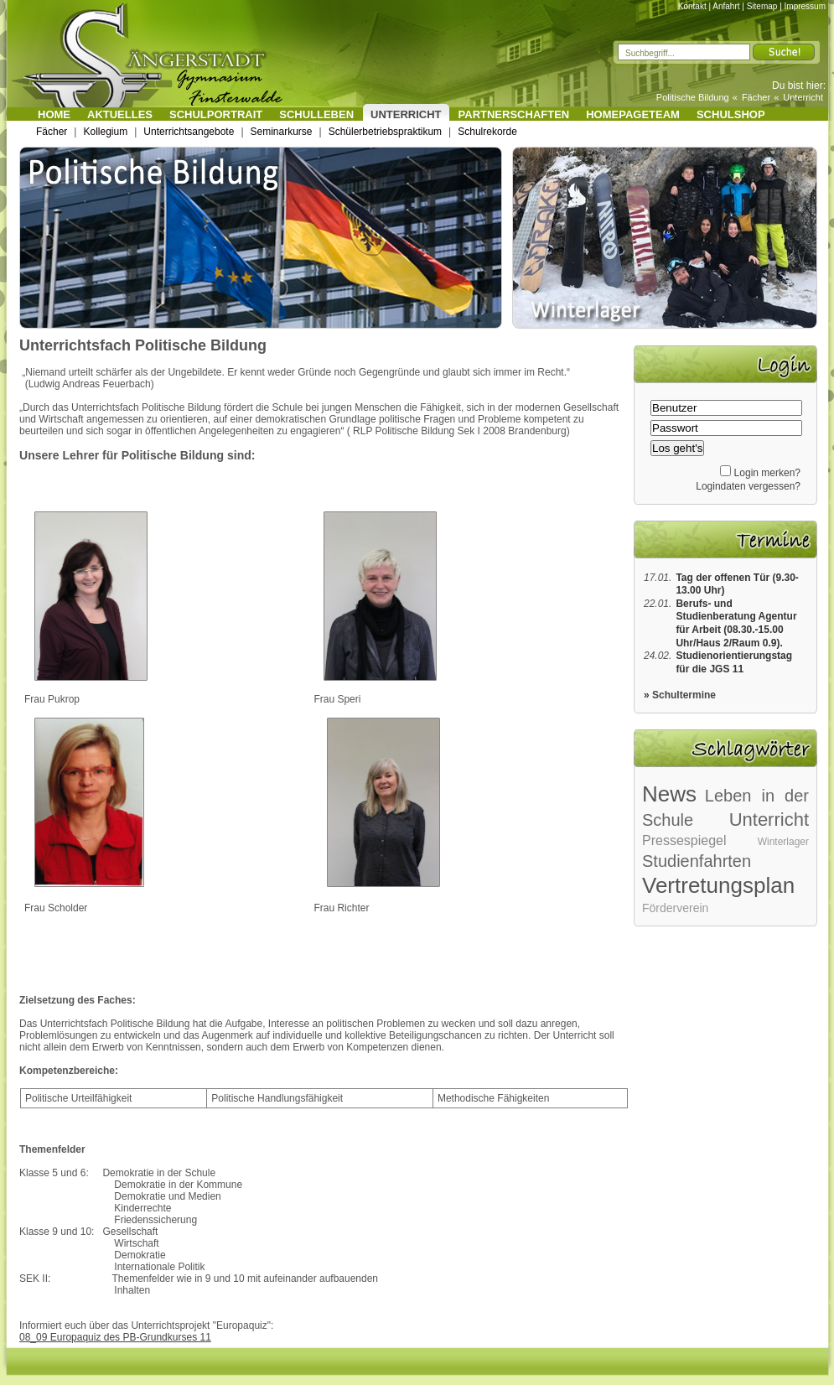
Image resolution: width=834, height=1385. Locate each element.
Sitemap (762, 6)
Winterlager (783, 842)
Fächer (756, 97)
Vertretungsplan (718, 885)
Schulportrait (215, 114)
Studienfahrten (696, 861)
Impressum (805, 6)
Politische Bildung (692, 97)
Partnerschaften (514, 114)
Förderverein (675, 908)
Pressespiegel (684, 840)
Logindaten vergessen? (748, 486)
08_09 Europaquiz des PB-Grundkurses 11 (115, 1337)
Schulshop (731, 114)
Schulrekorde (487, 131)
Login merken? (767, 473)
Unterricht (803, 97)
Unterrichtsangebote (188, 131)
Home (54, 114)
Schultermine (684, 695)
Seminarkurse (282, 131)
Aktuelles (120, 114)
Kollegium (105, 131)
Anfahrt (725, 6)
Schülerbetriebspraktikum (385, 131)
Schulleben (316, 114)
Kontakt (692, 6)
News (669, 794)
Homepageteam (633, 114)
